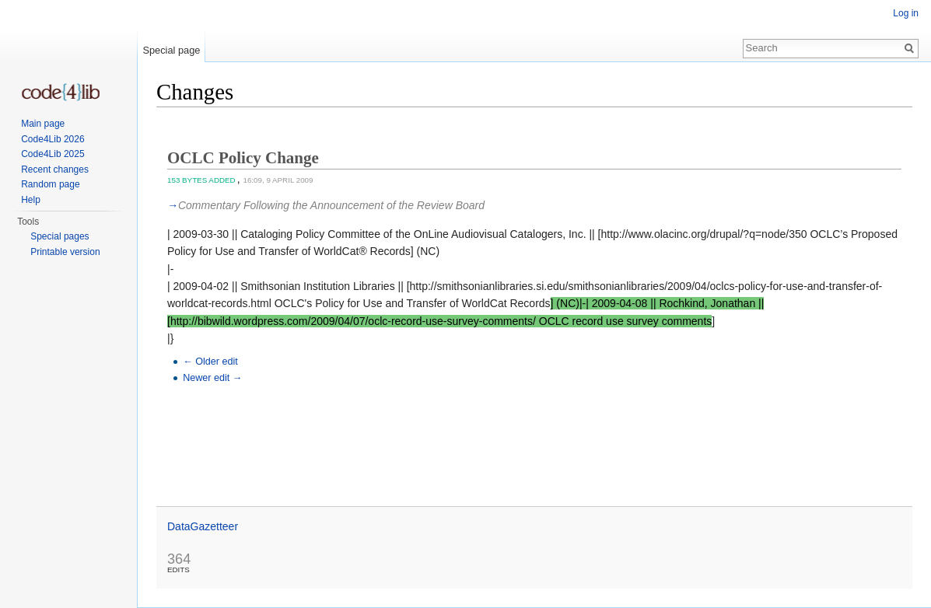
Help (30, 199)
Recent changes (55, 169)
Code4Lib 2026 (52, 139)
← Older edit (210, 361)
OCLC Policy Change (243, 158)
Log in (906, 13)
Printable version (65, 251)
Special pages (59, 236)
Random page (50, 184)
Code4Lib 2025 (52, 154)
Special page (171, 50)
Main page (43, 123)
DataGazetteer (202, 526)
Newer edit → (212, 377)
